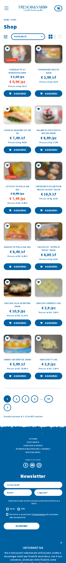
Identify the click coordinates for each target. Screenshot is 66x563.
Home (6, 20)
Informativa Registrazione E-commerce (33, 449)
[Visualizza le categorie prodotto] (5, 36)
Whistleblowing (33, 452)
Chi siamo (33, 439)
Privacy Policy (40, 548)
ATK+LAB (43, 554)
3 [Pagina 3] (25, 398)
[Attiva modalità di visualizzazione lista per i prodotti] (60, 36)
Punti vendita (33, 442)
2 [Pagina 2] (16, 398)
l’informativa (38, 514)
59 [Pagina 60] (48, 398)
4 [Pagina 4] (34, 398)
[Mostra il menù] (6, 8)
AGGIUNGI (19, 93)
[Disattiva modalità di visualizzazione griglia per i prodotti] (50, 36)
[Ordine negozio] (28, 36)
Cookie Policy (25, 548)
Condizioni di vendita (33, 445)
